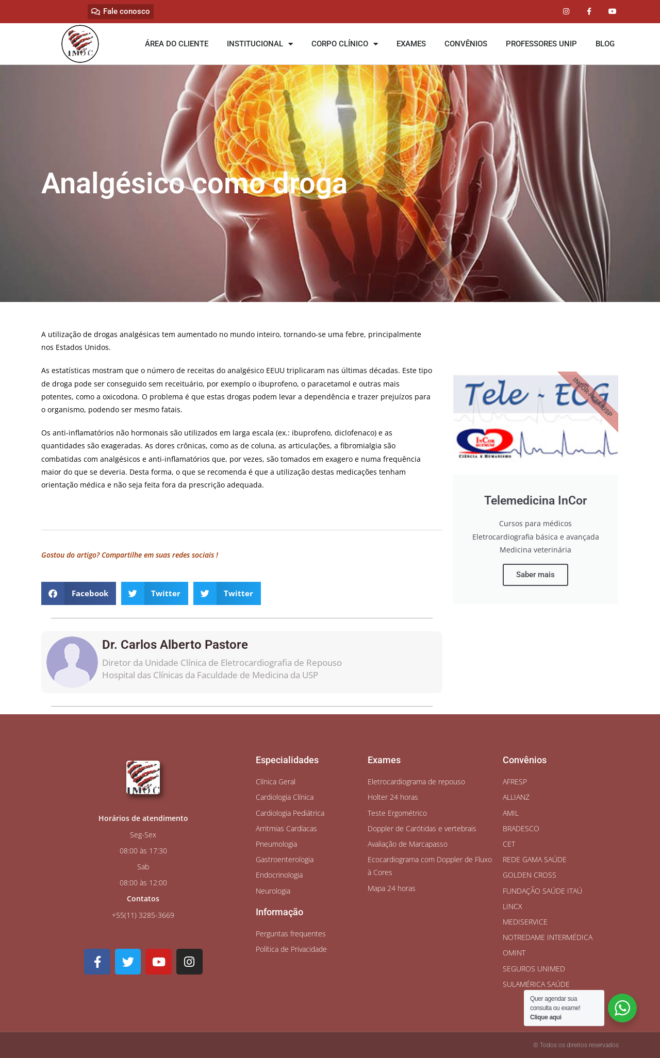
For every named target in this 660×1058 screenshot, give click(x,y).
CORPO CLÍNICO (344, 44)
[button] (78, 593)
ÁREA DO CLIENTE (176, 43)
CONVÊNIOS (465, 43)
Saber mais (535, 574)
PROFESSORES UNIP (541, 43)
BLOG (605, 43)
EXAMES (411, 43)
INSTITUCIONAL (260, 44)
